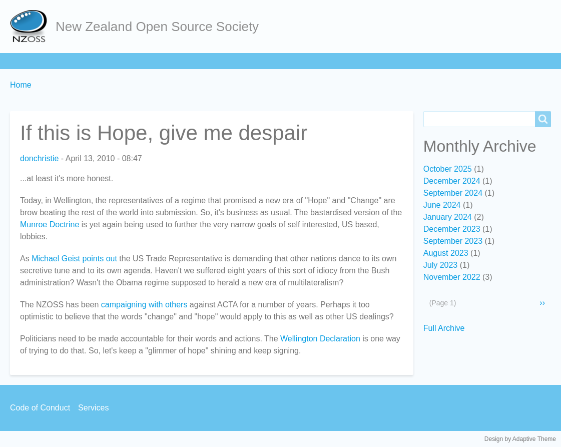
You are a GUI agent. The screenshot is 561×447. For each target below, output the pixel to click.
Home (26, 61)
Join (105, 61)
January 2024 (447, 217)
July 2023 (440, 265)
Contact (329, 61)
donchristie (39, 158)
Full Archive (444, 328)
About (67, 61)
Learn (142, 61)
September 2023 (452, 241)
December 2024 (451, 181)
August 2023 (445, 253)
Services (280, 61)
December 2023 (451, 229)
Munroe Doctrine (49, 224)
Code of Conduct (40, 407)
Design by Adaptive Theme (520, 438)
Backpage (380, 61)
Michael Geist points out (74, 258)
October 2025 (447, 169)
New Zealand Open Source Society (157, 26)
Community (224, 61)
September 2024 (452, 193)
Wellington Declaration (320, 338)
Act (178, 61)
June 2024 (442, 205)
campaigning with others (144, 304)
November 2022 (451, 277)
